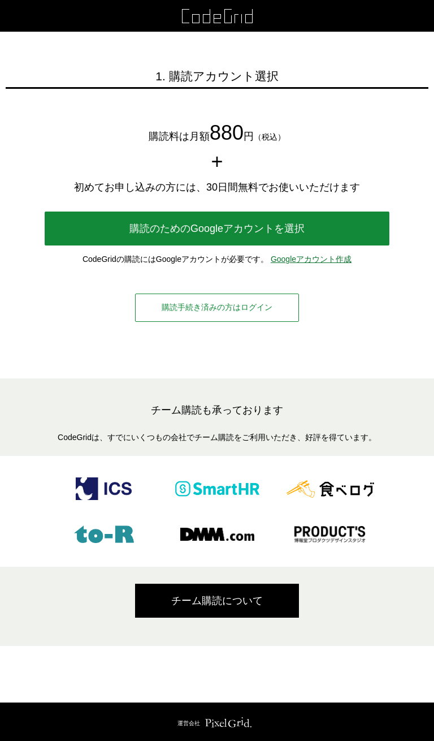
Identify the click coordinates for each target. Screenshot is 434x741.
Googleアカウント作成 (311, 259)
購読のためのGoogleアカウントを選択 (217, 228)
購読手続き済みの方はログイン (217, 307)
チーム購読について (217, 600)
